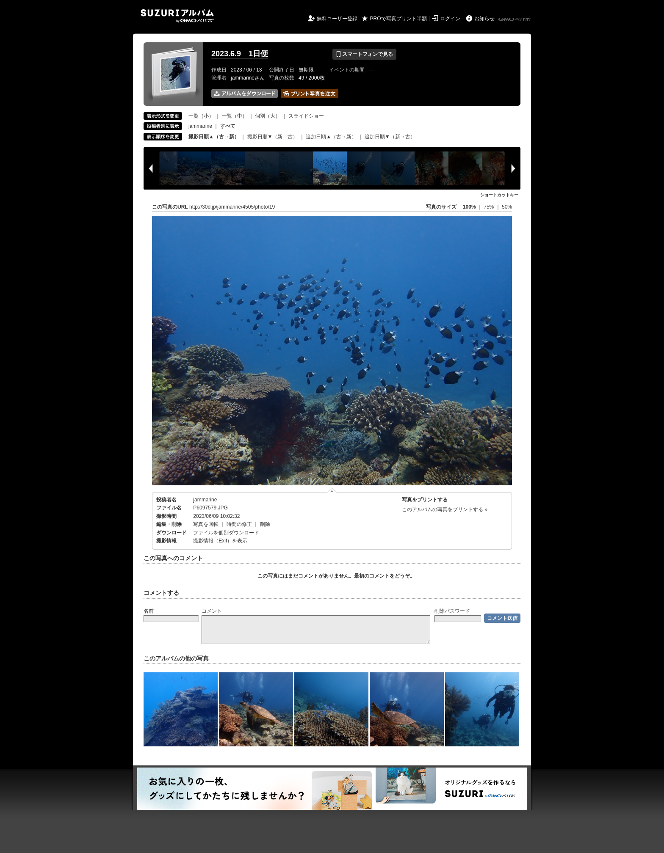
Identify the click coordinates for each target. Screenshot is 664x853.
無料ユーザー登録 (337, 19)
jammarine (200, 126)
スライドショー (306, 116)
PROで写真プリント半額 (398, 19)
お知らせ (484, 19)
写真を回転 (206, 524)
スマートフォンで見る (364, 54)
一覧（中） (234, 116)
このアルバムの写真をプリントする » (444, 509)
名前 (149, 611)
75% (489, 207)
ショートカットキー (499, 195)
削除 (265, 524)
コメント (212, 611)
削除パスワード (452, 611)
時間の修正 (239, 524)
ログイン (450, 19)
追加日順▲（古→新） (331, 137)
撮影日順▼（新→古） (272, 137)
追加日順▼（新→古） (390, 137)
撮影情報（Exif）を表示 (220, 541)
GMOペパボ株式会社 (515, 19)
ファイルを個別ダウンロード (226, 533)
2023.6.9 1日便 (239, 54)
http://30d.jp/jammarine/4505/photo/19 (232, 207)
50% (507, 207)
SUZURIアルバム (177, 16)
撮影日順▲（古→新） (213, 137)
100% (469, 207)
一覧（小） (201, 116)
